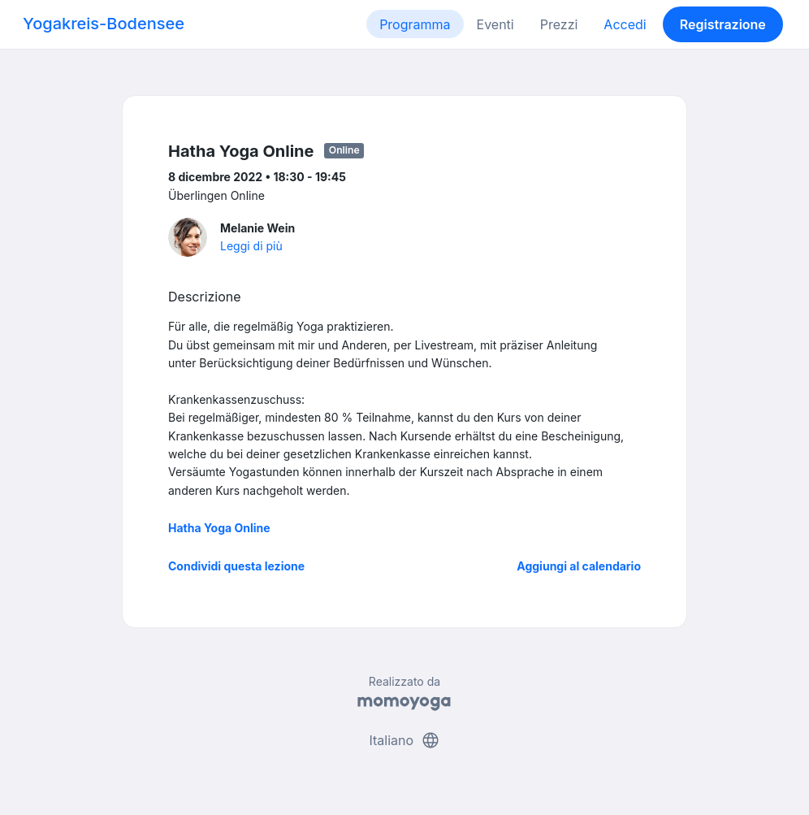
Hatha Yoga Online (219, 528)
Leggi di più (251, 246)
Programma (414, 24)
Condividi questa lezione (236, 566)
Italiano (404, 740)
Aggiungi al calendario (579, 566)
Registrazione (723, 24)
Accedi (625, 24)
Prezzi (559, 24)
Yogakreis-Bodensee (103, 23)
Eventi (495, 24)
